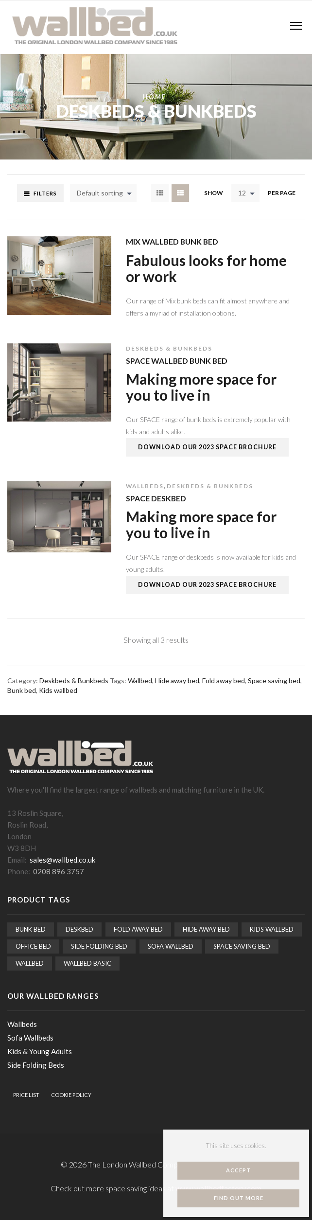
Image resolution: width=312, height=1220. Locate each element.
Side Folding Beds (35, 1065)
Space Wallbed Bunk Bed (176, 360)
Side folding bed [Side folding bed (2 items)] (99, 946)
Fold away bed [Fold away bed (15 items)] (138, 929)
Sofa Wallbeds (30, 1037)
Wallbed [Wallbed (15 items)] (30, 963)
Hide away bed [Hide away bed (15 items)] (206, 929)
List (180, 193)
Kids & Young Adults (39, 1051)
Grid (160, 193)
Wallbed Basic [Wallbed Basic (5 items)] (87, 963)
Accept (238, 1170)
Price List (26, 1095)
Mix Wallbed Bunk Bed (172, 241)
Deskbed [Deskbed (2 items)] (79, 929)
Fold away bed (223, 680)
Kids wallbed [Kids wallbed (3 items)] (272, 929)
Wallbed (140, 680)
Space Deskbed (156, 498)
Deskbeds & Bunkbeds (169, 348)
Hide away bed (177, 680)
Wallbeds (145, 486)
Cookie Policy (71, 1095)
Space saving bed (274, 680)
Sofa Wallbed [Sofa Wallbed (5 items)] (170, 946)
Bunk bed (21, 690)
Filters (45, 193)
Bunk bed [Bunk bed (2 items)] (31, 929)
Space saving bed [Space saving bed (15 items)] (241, 946)
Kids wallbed (58, 690)
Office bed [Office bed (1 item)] (33, 946)
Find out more (238, 1198)
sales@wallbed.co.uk (62, 859)
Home (154, 97)
